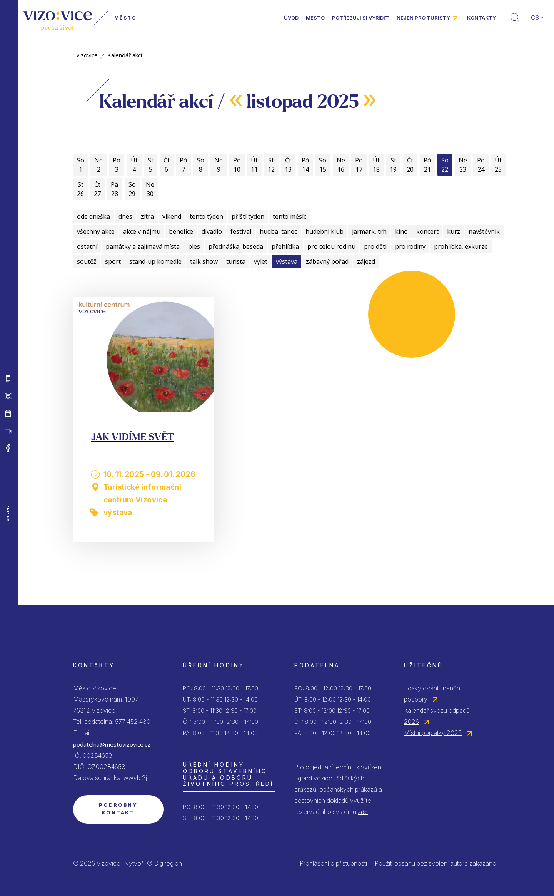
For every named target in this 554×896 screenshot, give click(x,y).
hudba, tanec (278, 231)
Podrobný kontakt (118, 809)
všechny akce (96, 231)
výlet (260, 261)
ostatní (87, 246)
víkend (171, 216)
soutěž (87, 261)
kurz (453, 231)
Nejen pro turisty (423, 18)
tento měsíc (289, 216)
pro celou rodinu (331, 246)
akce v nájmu (141, 231)
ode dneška (93, 216)
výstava (286, 261)
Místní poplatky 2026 (433, 733)
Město (315, 18)
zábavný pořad (327, 261)
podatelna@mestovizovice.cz (111, 744)
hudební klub (324, 231)
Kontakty (481, 18)
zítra (147, 216)
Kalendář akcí (124, 55)
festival (240, 231)
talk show (204, 261)
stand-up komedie (155, 261)
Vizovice (85, 55)
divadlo (212, 231)
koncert (427, 231)
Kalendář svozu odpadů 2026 (437, 716)
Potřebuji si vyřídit (360, 18)
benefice (181, 231)
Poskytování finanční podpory (432, 693)
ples (194, 246)
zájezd (366, 261)
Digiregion (168, 863)
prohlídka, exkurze (461, 246)
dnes (125, 216)
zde (363, 812)
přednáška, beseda (236, 246)
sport (113, 261)
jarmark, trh (369, 231)
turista (235, 261)
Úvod (291, 18)
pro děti (375, 246)
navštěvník (484, 231)
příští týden (248, 216)
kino (401, 231)
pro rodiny (410, 246)
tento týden (206, 216)
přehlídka (285, 246)
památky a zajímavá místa (143, 246)
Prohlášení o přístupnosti (333, 863)
